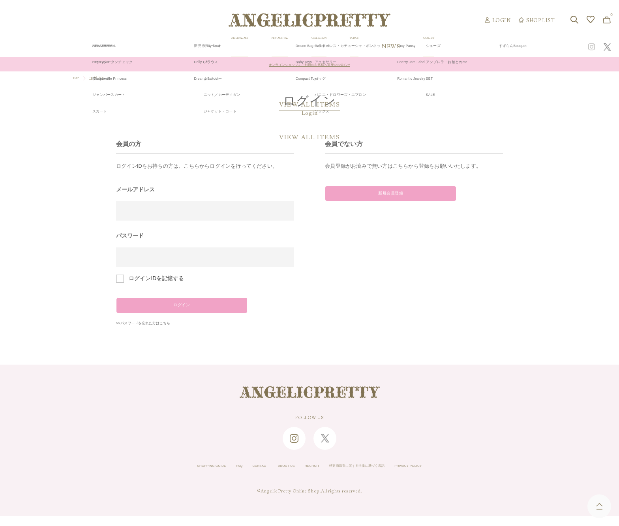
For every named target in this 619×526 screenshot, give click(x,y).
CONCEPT (521, 46)
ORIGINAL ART (242, 46)
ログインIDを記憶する (156, 278)
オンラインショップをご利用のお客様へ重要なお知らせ (310, 64)
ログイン (170, 309)
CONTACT (241, 476)
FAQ (214, 476)
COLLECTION (375, 46)
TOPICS (430, 46)
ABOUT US (274, 476)
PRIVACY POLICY (442, 476)
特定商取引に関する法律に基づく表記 (370, 476)
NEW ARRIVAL (310, 46)
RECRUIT (308, 476)
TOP (77, 78)
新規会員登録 (379, 197)
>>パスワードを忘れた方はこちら (158, 332)
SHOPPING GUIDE (177, 476)
